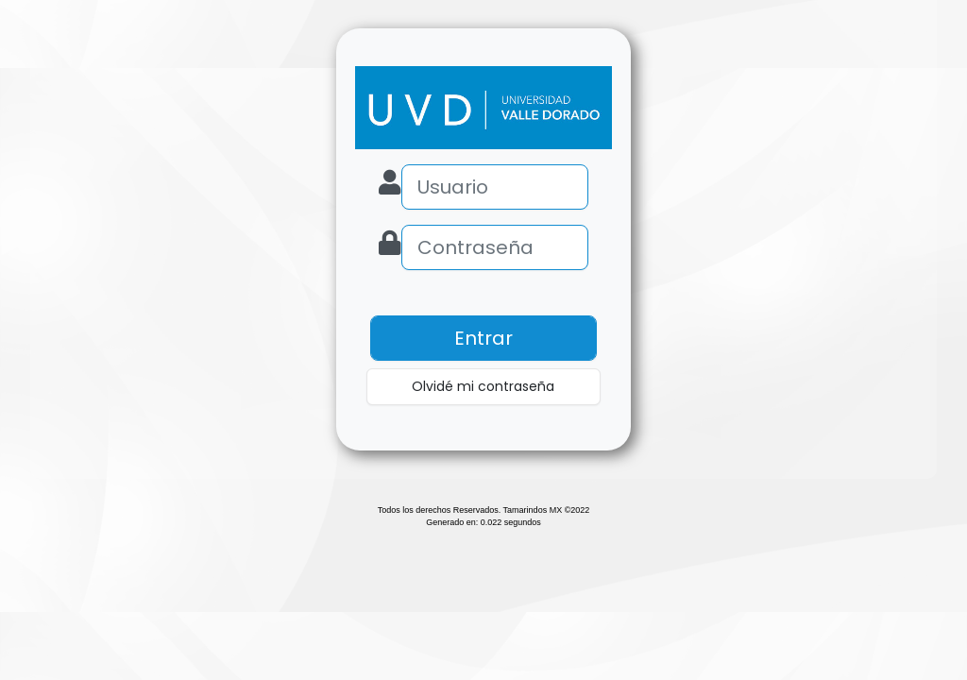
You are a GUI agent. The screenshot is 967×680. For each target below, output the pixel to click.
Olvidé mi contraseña (483, 386)
